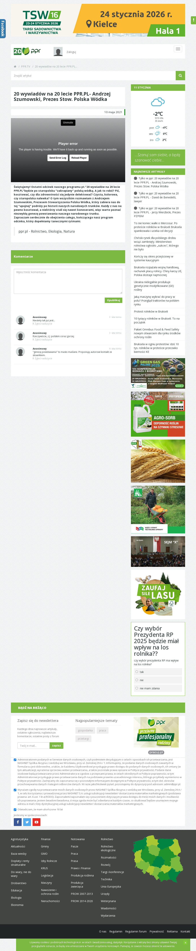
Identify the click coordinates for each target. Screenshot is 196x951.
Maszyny (46, 882)
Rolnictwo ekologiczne (108, 848)
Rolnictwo (107, 839)
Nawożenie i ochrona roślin (50, 892)
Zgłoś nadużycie (42, 323)
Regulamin (115, 931)
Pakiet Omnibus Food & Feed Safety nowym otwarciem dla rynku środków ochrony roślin (157, 333)
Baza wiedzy (18, 853)
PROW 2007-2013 (82, 894)
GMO (44, 853)
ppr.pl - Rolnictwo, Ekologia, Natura (47, 231)
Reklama (172, 931)
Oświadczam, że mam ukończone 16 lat (38, 809)
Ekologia (16, 897)
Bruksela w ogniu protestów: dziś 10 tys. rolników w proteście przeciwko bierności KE (156, 348)
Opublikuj (113, 300)
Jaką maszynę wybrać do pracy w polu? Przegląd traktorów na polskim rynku (156, 300)
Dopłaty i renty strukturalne (20, 863)
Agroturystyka (19, 839)
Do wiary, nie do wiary (21, 874)
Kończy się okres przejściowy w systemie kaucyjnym (153, 258)
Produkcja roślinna (82, 875)
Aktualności (18, 846)
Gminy (45, 846)
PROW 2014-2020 (82, 901)
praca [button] (102, 730)
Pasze (74, 846)
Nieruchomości (50, 901)
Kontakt (185, 931)
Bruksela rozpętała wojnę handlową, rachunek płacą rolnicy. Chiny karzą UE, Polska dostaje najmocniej (158, 271)
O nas (102, 931)
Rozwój (105, 865)
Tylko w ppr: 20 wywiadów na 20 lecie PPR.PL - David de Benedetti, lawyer (156, 197)
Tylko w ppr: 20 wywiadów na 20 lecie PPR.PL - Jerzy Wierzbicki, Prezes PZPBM (157, 212)
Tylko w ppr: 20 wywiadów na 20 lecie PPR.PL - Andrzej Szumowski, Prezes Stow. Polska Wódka (156, 182)
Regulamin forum (136, 931)
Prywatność (156, 931)
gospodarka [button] (85, 730)
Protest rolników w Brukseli (151, 311)
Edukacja (16, 890)
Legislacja (47, 875)
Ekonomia (17, 905)
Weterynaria (108, 901)
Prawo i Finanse (81, 868)
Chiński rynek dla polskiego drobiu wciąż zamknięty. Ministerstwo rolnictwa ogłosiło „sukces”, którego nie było (156, 243)
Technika (106, 879)
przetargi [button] (83, 738)
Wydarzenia (108, 915)
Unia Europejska (111, 886)
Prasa (74, 861)
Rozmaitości (108, 857)
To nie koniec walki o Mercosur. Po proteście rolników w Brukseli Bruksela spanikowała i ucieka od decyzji (158, 227)
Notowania (78, 839)
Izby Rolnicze (49, 861)
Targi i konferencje (112, 872)
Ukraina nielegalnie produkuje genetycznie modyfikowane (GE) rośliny (154, 285)
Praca (74, 853)
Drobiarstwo (18, 883)
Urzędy (105, 894)
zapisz (56, 745)
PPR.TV (25, 66)
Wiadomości (108, 908)
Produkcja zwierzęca (77, 884)
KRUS (44, 868)
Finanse (46, 839)
